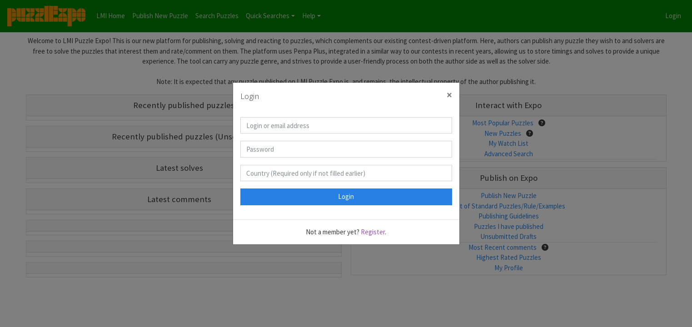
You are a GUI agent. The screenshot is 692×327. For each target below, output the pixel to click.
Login (346, 196)
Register (373, 232)
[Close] (449, 95)
